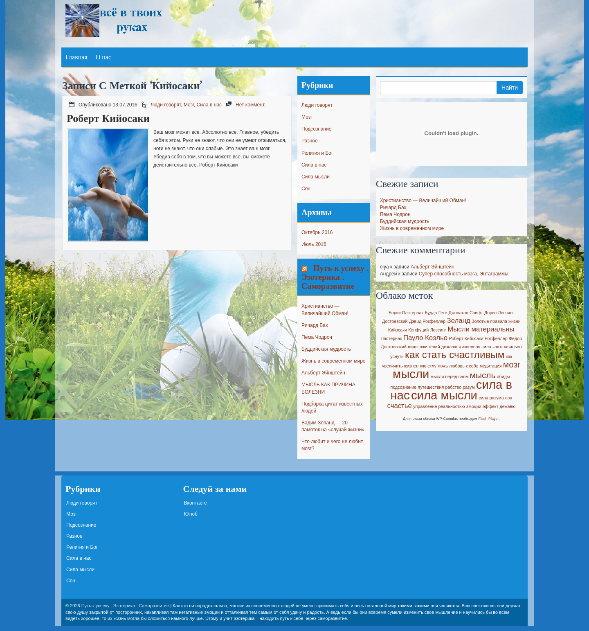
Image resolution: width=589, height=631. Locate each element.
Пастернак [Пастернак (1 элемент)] (391, 338)
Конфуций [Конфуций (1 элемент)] (418, 329)
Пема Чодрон (316, 337)
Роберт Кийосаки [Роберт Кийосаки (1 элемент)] (466, 338)
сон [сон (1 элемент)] (508, 397)
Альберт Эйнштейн (323, 373)
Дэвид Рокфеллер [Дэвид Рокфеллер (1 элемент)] (427, 321)
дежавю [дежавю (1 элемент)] (449, 346)
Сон (305, 189)
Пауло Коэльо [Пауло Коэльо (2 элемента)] (425, 338)
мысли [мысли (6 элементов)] (411, 374)
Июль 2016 (313, 244)
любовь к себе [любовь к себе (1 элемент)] (463, 365)
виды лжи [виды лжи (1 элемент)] (417, 346)
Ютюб (191, 514)
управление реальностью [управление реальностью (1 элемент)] (439, 406)
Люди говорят (166, 105)
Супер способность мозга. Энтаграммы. (464, 274)
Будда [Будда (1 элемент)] (431, 312)
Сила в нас (209, 105)
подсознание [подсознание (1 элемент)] (403, 387)
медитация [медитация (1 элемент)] (491, 365)
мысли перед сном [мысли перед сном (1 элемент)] (449, 376)
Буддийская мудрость (326, 349)
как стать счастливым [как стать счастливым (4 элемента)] (455, 354)
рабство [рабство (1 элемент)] (453, 387)
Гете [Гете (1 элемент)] (442, 312)
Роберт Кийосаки (108, 118)
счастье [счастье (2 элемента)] (399, 406)
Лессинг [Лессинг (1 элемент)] (438, 329)
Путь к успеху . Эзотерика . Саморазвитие (335, 277)
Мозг (189, 105)
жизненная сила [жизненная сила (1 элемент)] (475, 346)
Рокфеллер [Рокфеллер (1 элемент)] (496, 338)
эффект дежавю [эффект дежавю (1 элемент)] (499, 406)
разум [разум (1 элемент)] (468, 387)
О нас (103, 57)
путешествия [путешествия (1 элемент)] (431, 387)
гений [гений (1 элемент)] (434, 346)
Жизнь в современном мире (333, 361)
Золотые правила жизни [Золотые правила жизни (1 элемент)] (496, 321)
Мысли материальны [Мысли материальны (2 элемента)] (480, 329)
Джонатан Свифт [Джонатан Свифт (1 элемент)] (466, 312)
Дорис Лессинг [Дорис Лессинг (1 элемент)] (499, 312)
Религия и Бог (317, 153)
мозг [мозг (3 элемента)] (512, 364)
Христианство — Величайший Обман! (423, 200)
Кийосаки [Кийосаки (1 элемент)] (397, 329)
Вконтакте (195, 503)
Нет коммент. (250, 105)
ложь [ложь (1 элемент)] (443, 365)
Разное (309, 141)
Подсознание (316, 129)
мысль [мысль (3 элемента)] (483, 375)
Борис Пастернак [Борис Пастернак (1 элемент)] (406, 312)
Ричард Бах (314, 325)
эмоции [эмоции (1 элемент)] (473, 406)
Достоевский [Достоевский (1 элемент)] (395, 321)
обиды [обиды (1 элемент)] (503, 376)
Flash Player (489, 419)
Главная (76, 57)
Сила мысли (315, 177)
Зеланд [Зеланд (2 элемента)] (458, 321)
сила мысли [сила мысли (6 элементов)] (444, 395)
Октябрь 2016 (317, 232)
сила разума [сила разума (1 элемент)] (491, 397)
